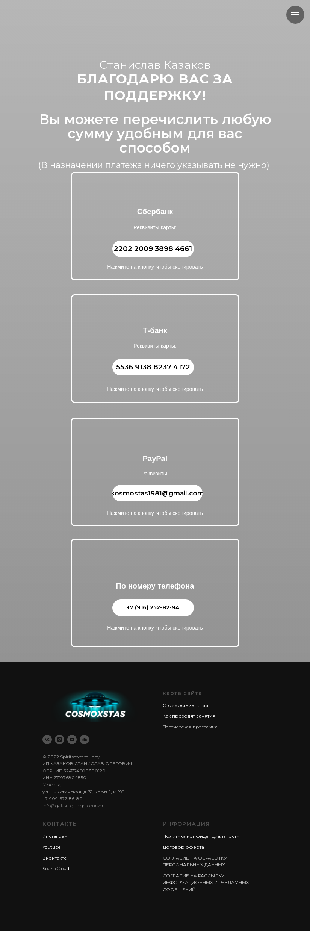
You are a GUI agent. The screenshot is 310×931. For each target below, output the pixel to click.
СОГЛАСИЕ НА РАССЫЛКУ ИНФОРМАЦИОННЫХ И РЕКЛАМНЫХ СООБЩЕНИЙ (206, 882)
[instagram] (59, 739)
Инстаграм (55, 836)
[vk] (47, 739)
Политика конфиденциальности (201, 836)
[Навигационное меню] (295, 14)
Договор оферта (183, 847)
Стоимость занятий (185, 705)
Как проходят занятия (189, 716)
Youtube (51, 847)
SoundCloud (55, 868)
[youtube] (72, 739)
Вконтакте (54, 858)
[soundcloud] (84, 739)
